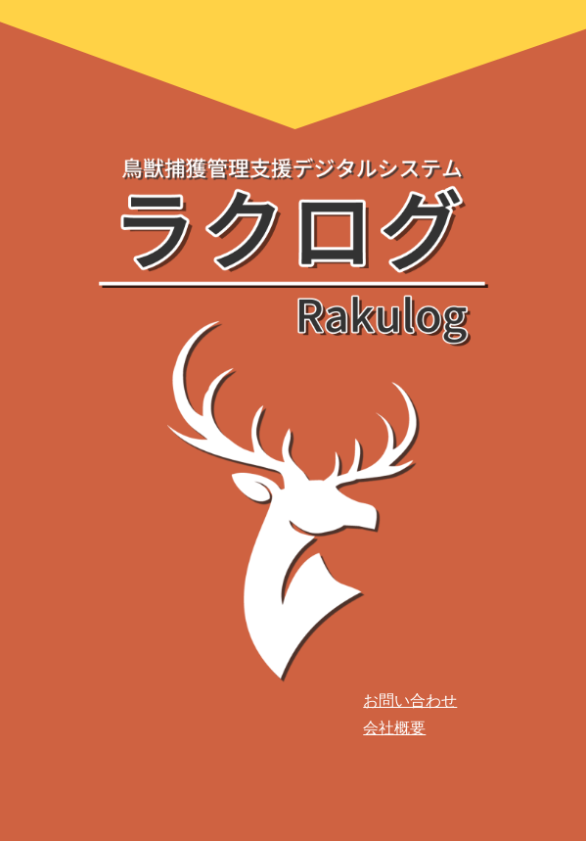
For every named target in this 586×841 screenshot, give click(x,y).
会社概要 (394, 728)
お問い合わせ (410, 700)
